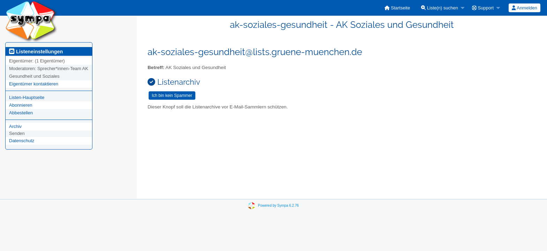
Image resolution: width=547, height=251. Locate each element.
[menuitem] (397, 8)
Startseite (397, 7)
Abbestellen (21, 112)
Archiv (15, 126)
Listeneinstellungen (36, 51)
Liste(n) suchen (439, 7)
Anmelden (524, 7)
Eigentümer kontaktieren (33, 83)
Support (483, 7)
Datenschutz (21, 140)
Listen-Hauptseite (26, 97)
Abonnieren (20, 105)
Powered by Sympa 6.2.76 (278, 205)
